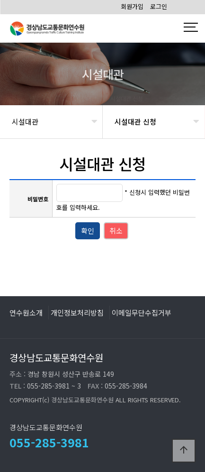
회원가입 (132, 6)
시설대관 (25, 122)
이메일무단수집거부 (141, 312)
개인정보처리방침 (77, 312)
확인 (87, 231)
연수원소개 (26, 312)
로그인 (158, 6)
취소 (116, 231)
